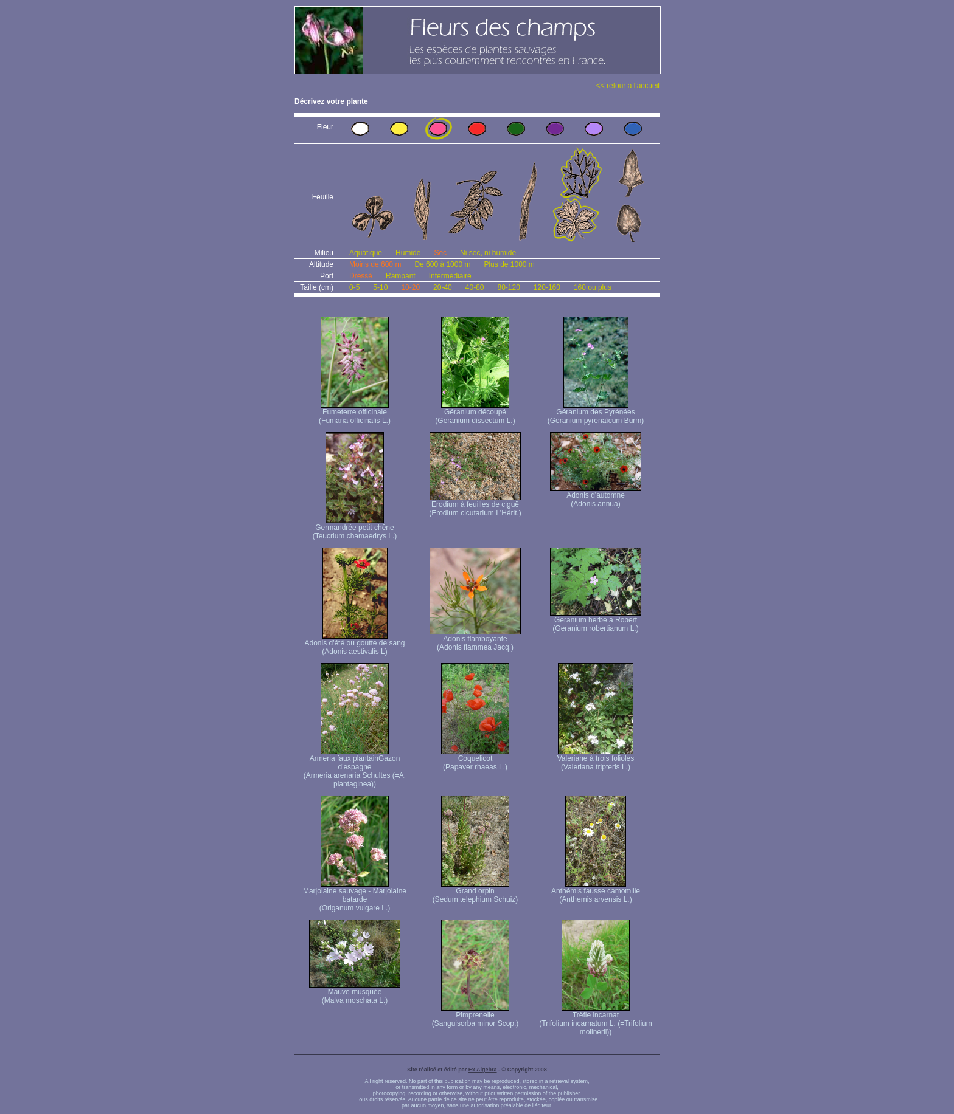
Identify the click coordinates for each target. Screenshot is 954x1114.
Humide (407, 253)
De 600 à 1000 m (442, 264)
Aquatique (365, 253)
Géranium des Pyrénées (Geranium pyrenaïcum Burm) (596, 413)
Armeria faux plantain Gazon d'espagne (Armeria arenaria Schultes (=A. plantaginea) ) (355, 768)
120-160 (547, 287)
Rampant (401, 276)
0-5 (354, 287)
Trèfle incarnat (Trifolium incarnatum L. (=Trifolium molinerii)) (595, 1020)
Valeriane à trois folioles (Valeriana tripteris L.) (596, 759)
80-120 (508, 287)
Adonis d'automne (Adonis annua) (595, 496)
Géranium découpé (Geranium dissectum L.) (475, 413)
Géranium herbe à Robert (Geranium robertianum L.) (595, 621)
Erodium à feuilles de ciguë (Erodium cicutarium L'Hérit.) (475, 505)
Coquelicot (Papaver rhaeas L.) (475, 759)
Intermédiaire (450, 276)
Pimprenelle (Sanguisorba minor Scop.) (475, 1016)
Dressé (360, 276)
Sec (440, 253)
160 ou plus (592, 287)
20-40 (442, 287)
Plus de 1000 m (509, 264)
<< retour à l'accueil (628, 85)
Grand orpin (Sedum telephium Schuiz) (475, 892)
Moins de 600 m (375, 264)
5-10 (380, 287)
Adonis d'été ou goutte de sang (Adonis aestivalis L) (354, 644)
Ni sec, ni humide (488, 253)
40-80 (474, 287)
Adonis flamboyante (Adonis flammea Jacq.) (475, 640)
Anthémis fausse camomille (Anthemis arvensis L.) (595, 892)
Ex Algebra (482, 1070)
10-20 (410, 287)
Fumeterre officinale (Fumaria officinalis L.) (355, 413)
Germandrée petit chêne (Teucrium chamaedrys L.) (355, 528)
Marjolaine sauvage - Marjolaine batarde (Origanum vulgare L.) (354, 896)
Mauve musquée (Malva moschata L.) (354, 993)
